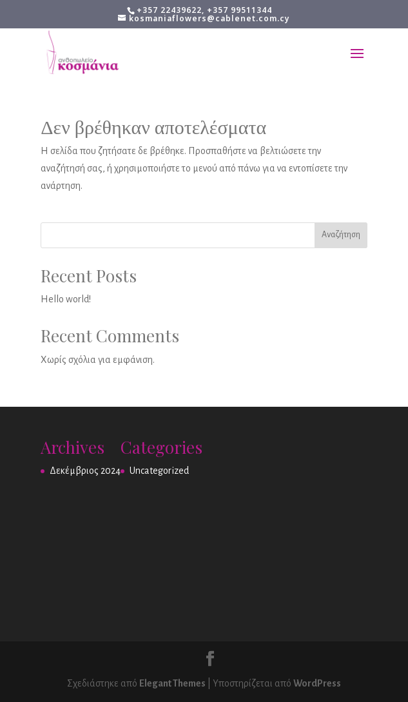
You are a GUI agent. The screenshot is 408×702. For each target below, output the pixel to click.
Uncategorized (159, 470)
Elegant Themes (172, 683)
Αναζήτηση (341, 234)
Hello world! (66, 299)
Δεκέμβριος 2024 (85, 470)
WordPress (317, 683)
